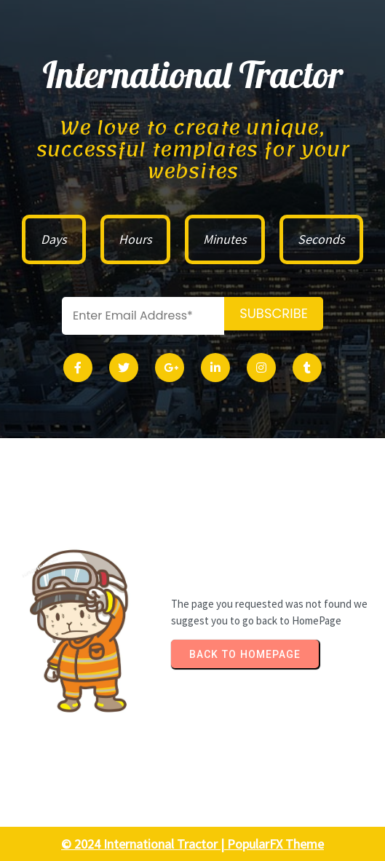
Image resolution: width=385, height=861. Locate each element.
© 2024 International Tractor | (144, 844)
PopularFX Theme (275, 844)
